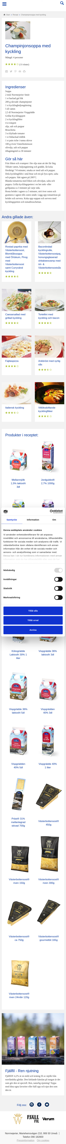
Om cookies (43, 1140)
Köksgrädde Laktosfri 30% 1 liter (18, 655)
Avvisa (33, 630)
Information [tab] (33, 519)
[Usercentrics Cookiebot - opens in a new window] (50, 511)
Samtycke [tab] (12, 519)
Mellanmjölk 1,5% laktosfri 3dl (18, 483)
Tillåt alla (33, 610)
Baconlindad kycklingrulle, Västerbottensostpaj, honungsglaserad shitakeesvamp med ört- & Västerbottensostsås (49, 257)
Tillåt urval (33, 620)
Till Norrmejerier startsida (33, 5)
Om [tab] (54, 519)
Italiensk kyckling (14, 407)
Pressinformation (25, 1140)
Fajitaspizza (12, 361)
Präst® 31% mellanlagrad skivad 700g (18, 822)
